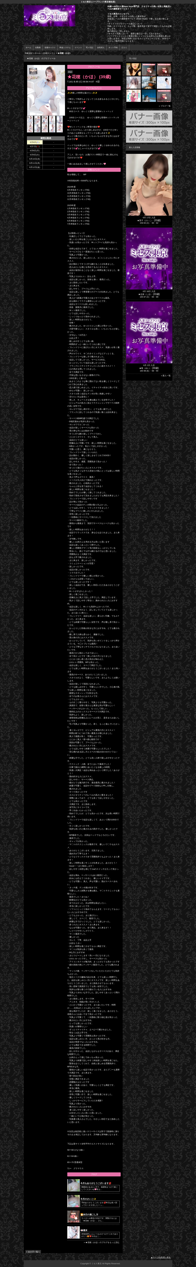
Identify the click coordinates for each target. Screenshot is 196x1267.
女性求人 (101, 47)
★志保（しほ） (145, 294)
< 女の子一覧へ (33, 1252)
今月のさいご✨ (88, 1199)
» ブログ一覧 (165, 106)
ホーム (28, 47)
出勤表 (38, 47)
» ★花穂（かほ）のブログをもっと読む (102, 1242)
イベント (78, 47)
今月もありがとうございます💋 (95, 1183)
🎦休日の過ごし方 (89, 1214)
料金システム (65, 47)
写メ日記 (89, 47)
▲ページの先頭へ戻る (161, 1257)
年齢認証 (29, 53)
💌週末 (83, 1230)
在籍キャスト (50, 47)
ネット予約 (113, 47)
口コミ (124, 47)
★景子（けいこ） (145, 220)
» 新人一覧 (166, 375)
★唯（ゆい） (145, 368)
